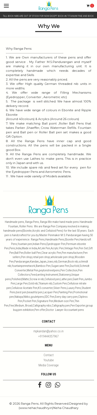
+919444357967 (48, 336)
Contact (49, 355)
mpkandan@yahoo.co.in (48, 331)
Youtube (48, 360)
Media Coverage (49, 365)
